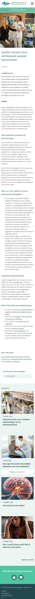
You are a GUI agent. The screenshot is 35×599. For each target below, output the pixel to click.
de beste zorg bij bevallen (23, 310)
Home (2, 10)
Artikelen (6, 10)
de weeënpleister (20, 331)
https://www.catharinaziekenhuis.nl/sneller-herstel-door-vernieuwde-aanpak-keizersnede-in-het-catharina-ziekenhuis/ (16, 359)
